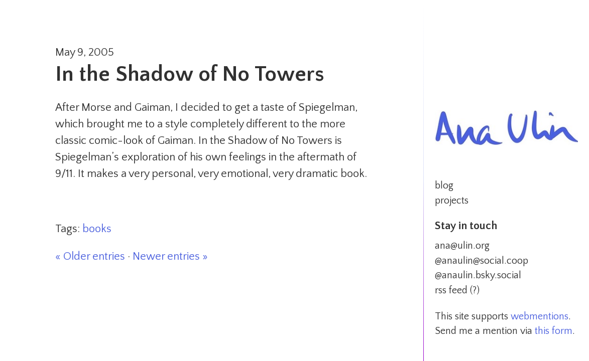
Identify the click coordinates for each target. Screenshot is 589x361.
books (96, 229)
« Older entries (90, 256)
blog (444, 185)
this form (553, 330)
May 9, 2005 (84, 52)
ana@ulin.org (462, 245)
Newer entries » (170, 256)
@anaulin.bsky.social (478, 275)
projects (451, 200)
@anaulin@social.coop (481, 260)
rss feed (451, 290)
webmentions (539, 316)
